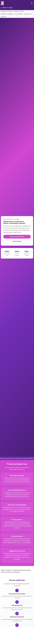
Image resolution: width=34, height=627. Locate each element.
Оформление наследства (6, 11)
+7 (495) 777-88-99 (6, 8)
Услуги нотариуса (18, 14)
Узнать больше (17, 241)
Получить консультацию (17, 236)
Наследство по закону (19, 11)
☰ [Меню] (32, 3)
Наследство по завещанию (7, 14)
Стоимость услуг (27, 14)
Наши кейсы (3, 16)
